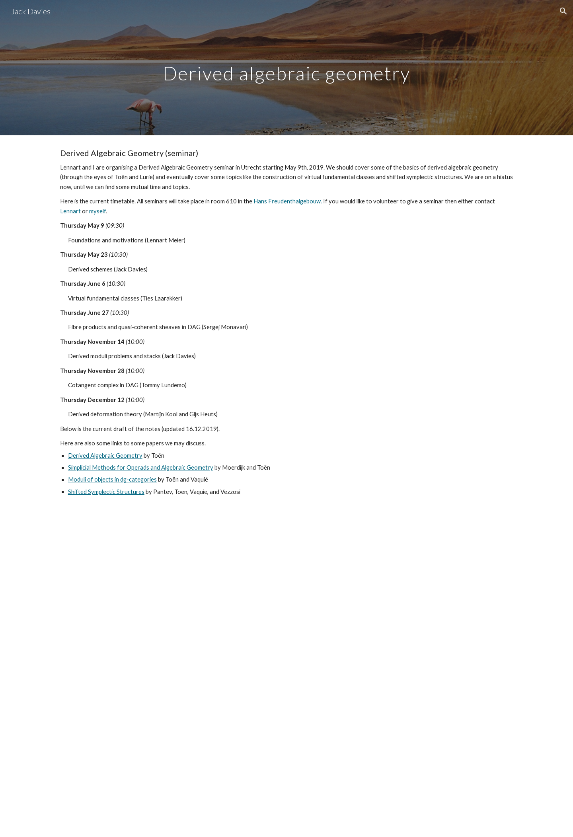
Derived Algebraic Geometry (105, 455)
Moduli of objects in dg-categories (112, 479)
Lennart (70, 211)
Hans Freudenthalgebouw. (287, 201)
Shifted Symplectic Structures (106, 491)
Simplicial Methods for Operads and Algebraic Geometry (140, 467)
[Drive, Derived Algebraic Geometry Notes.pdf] (286, 673)
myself (97, 211)
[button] (563, 11)
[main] (286, 67)
